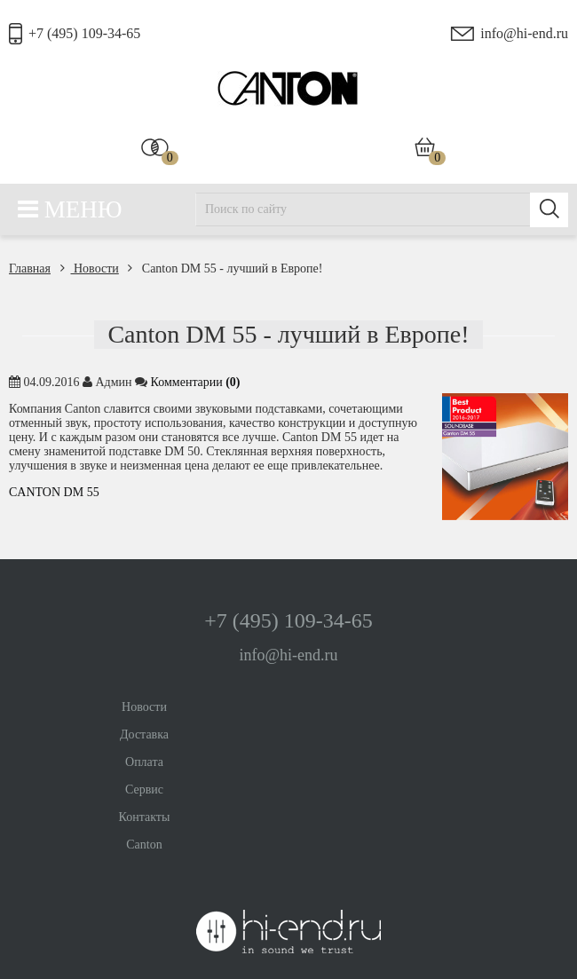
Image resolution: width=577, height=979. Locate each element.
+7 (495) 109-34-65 (84, 33)
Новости (89, 268)
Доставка (144, 734)
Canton (144, 844)
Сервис (144, 789)
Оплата (144, 762)
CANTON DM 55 (54, 492)
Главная (30, 268)
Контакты (144, 817)
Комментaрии (196, 382)
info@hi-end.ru (524, 33)
